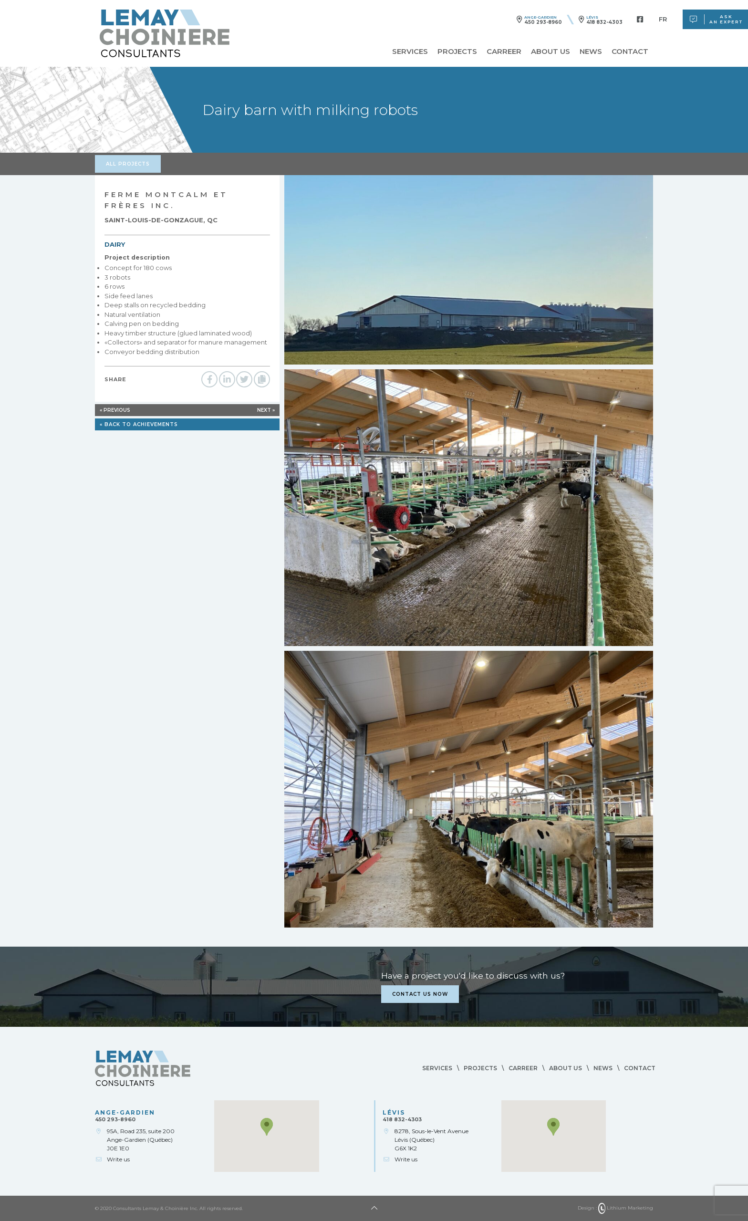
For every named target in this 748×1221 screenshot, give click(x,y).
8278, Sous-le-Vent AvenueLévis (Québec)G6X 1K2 (431, 1139)
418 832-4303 (604, 22)
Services (410, 51)
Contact (630, 51)
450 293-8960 (543, 22)
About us (550, 51)
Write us (118, 1159)
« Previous (115, 410)
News (591, 51)
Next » (266, 410)
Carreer (504, 51)
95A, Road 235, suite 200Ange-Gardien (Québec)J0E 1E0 (141, 1139)
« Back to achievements (139, 424)
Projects (457, 51)
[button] (266, 1126)
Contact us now (420, 994)
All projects (128, 164)
